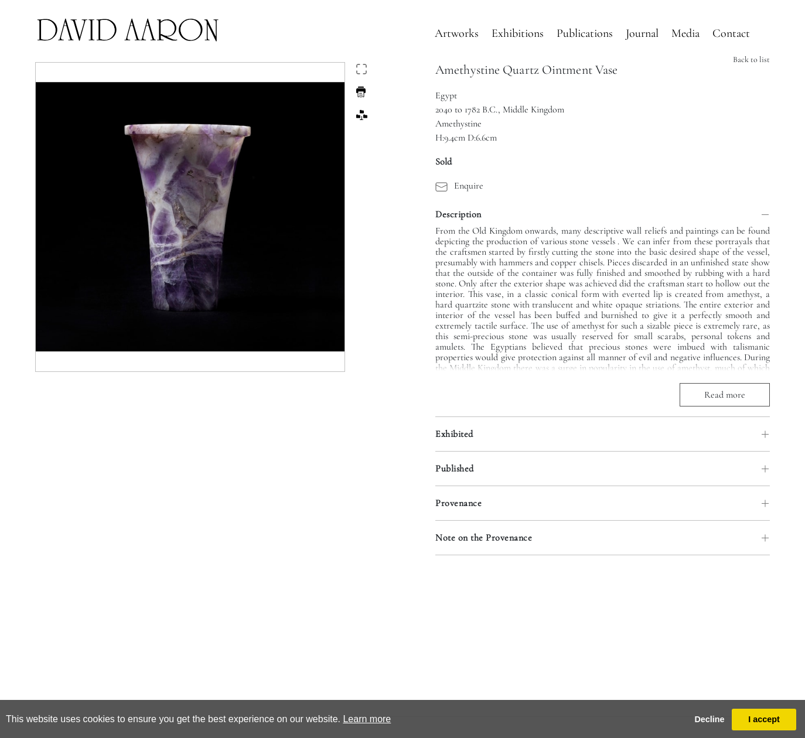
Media (685, 33)
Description (458, 214)
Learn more (367, 719)
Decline (709, 719)
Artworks (457, 33)
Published (454, 468)
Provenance (458, 503)
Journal (642, 33)
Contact (731, 33)
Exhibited (454, 434)
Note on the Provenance (483, 538)
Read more (724, 395)
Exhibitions (518, 33)
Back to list (751, 59)
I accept (764, 719)
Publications (585, 33)
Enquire (459, 186)
